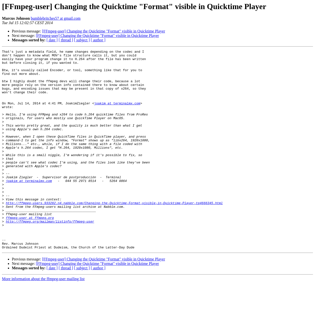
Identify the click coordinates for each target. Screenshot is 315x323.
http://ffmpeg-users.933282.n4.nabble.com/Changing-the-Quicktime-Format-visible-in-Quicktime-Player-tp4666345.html (114, 234)
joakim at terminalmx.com (117, 114)
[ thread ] (66, 40)
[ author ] (98, 40)
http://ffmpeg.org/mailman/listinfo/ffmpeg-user (50, 256)
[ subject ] (82, 40)
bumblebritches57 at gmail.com (55, 18)
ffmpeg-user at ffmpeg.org (30, 251)
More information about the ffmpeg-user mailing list (43, 319)
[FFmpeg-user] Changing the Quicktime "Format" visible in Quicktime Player (103, 31)
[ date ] (52, 40)
